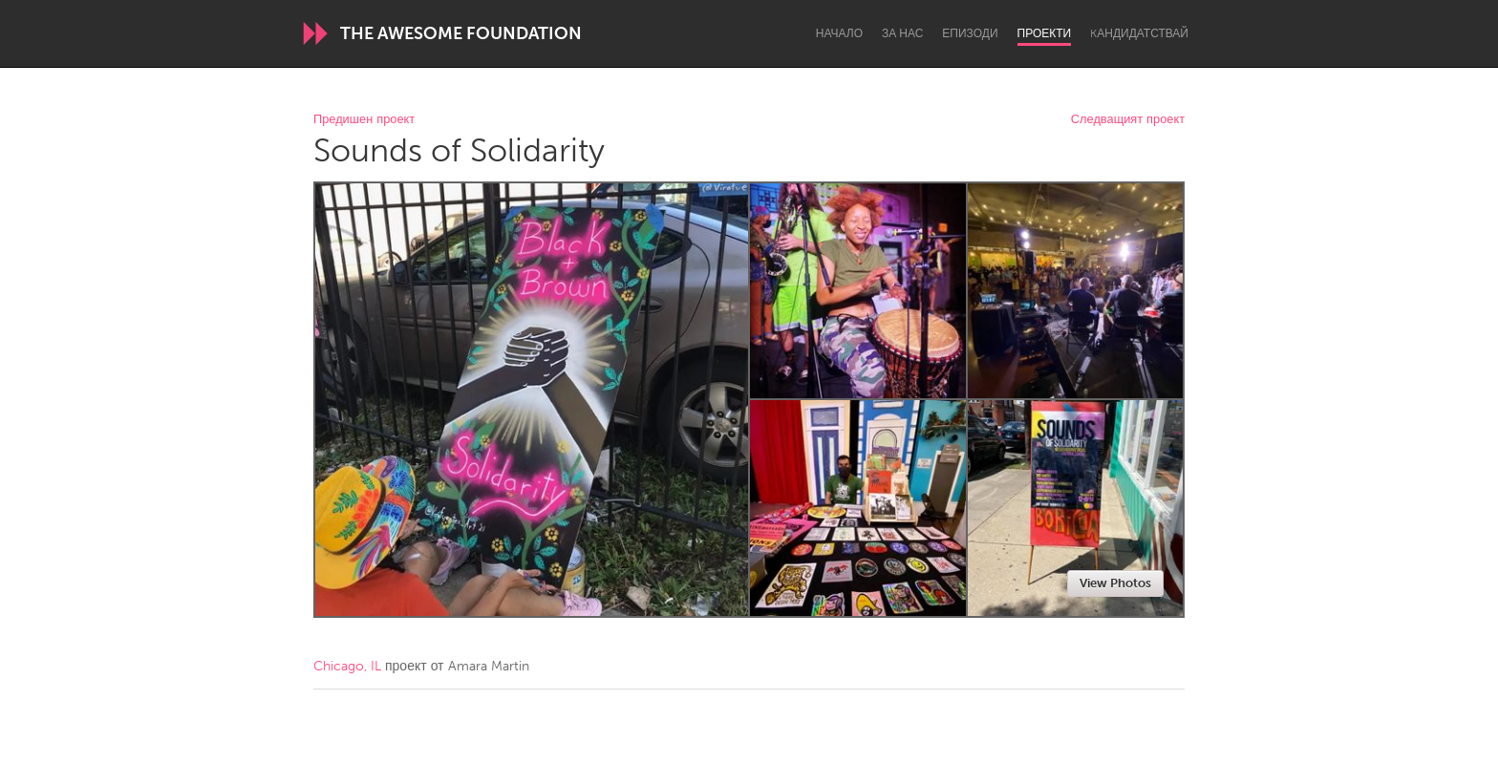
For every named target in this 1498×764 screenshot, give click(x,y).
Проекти (1044, 33)
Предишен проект (364, 120)
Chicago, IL (347, 666)
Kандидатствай (1139, 33)
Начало (839, 33)
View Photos (1115, 583)
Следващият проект (1128, 120)
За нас (902, 33)
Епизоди (969, 33)
